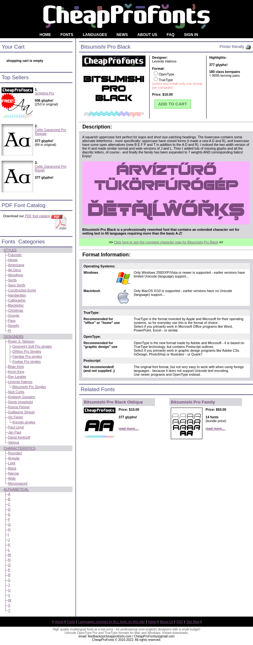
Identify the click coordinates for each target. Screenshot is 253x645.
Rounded (15, 453)
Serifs (12, 280)
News (152, 622)
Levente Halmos (20, 382)
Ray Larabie (17, 377)
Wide (11, 478)
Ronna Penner (19, 407)
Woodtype (15, 275)
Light (11, 463)
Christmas (15, 310)
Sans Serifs (16, 285)
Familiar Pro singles (27, 356)
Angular (14, 458)
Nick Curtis (16, 392)
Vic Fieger (15, 417)
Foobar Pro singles (26, 361)
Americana (16, 265)
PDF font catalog (37, 216)
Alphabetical (15, 489)
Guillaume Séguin (21, 412)
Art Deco (14, 270)
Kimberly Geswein (21, 397)
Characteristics (19, 448)
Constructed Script (22, 290)
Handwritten (17, 295)
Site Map (193, 622)
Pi (9, 330)
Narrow (13, 473)
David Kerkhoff (19, 437)
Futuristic (15, 255)
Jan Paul (14, 432)
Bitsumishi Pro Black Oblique (113, 402)
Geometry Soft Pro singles (32, 346)
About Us (167, 622)
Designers (13, 336)
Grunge (13, 315)
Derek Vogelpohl (20, 402)
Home (59, 622)
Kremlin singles (23, 422)
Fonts (71, 622)
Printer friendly (235, 47)
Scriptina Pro (44, 93)
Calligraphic (17, 300)
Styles (9, 250)
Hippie (12, 260)
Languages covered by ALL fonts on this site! (111, 622)
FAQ (179, 622)
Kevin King (16, 371)
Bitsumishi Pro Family (193, 402)
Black (12, 468)
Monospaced (17, 483)
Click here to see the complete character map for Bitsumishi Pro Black (166, 242)
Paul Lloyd (16, 427)
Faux (11, 320)
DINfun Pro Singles (26, 351)
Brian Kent (16, 366)
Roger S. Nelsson (21, 341)
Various (13, 442)
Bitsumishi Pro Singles (29, 387)
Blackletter (16, 305)
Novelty (13, 325)
